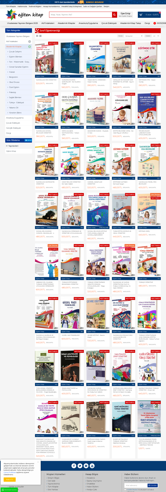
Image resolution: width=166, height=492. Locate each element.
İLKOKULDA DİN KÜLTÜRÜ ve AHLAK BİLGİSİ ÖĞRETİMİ (122, 337)
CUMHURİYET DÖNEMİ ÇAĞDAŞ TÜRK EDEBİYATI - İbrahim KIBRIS (72, 441)
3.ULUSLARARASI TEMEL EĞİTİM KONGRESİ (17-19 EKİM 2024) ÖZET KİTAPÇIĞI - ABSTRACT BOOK (149, 442)
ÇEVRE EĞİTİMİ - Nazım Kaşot (96, 336)
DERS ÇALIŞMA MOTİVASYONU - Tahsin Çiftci (70, 133)
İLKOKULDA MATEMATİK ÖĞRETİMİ (45, 183)
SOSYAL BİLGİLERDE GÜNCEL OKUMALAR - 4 (45, 232)
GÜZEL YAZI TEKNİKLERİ (71, 335)
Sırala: (120, 36)
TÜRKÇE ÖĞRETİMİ (146, 282)
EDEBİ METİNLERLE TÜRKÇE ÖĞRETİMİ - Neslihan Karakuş (120, 441)
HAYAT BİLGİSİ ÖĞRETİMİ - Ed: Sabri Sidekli (71, 183)
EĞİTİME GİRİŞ (144, 231)
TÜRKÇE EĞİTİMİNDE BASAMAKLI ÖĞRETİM (70, 283)
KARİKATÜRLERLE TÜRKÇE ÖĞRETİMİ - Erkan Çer (149, 389)
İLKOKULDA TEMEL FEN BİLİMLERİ (147, 183)
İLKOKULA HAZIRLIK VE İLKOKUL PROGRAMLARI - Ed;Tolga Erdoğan (46, 337)
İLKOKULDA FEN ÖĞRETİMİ (46, 80)
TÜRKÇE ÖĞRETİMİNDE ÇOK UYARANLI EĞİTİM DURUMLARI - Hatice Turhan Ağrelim (149, 338)
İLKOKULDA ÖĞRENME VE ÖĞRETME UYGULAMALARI (72, 232)
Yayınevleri (13, 146)
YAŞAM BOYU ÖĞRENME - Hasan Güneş (97, 81)
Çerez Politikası (10, 472)
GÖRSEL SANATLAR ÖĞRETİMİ (94, 183)
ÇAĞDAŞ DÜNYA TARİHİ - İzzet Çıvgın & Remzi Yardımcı (96, 441)
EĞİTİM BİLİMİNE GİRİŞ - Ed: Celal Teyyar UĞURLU (123, 132)
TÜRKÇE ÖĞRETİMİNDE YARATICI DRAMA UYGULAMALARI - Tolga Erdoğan (96, 285)
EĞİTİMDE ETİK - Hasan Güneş (147, 81)
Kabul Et (9, 479)
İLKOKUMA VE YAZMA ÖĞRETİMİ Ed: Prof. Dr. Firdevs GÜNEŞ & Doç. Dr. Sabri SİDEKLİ (122, 285)
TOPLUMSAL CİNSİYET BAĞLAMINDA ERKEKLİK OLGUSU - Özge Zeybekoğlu (46, 390)
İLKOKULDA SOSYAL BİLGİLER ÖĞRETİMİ (43, 132)
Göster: (148, 36)
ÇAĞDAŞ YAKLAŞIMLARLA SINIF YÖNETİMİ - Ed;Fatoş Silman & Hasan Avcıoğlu (122, 390)
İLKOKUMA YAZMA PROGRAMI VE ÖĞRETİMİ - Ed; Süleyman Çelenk (97, 390)
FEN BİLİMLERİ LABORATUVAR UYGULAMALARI (145, 133)
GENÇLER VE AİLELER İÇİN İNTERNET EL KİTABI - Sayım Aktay (123, 82)
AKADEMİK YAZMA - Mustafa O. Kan (97, 132)
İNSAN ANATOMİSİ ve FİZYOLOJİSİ (69, 389)
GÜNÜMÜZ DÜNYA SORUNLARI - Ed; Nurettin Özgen (71, 82)
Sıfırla (29, 140)
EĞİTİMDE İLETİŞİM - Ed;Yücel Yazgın (120, 183)
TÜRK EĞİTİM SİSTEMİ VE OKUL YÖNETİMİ (122, 232)
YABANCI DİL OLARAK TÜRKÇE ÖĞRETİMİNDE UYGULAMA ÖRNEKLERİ (45, 284)
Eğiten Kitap (40, 76)
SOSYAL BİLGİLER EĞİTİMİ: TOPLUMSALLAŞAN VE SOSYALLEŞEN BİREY (97, 233)
